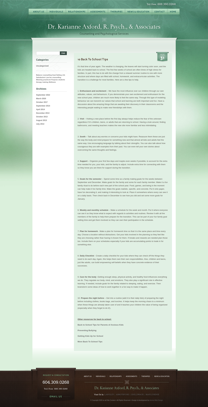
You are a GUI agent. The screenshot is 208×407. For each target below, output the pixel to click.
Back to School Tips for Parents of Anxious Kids (101, 325)
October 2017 (42, 102)
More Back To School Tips (90, 341)
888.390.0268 (166, 4)
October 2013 (42, 117)
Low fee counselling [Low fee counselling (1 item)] (53, 77)
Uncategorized (42, 66)
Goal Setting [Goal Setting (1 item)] (57, 75)
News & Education (161, 376)
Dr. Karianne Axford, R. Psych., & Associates (104, 27)
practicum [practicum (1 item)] (47, 80)
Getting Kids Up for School (90, 336)
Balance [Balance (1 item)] (39, 75)
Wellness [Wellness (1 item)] (52, 82)
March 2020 (41, 99)
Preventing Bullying (87, 330)
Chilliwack (137, 394)
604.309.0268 (56, 382)
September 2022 (43, 95)
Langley (109, 394)
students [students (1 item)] (61, 80)
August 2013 (41, 120)
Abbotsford (122, 394)
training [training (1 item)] (45, 82)
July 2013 (40, 124)
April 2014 (40, 109)
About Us (88, 376)
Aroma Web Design (156, 400)
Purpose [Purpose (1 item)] (54, 80)
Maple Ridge (152, 394)
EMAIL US (56, 396)
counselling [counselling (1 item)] (47, 75)
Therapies (145, 376)
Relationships (116, 376)
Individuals (100, 376)
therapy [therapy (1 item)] (39, 82)
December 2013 (42, 113)
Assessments (131, 376)
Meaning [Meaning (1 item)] (39, 80)
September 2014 (43, 106)
